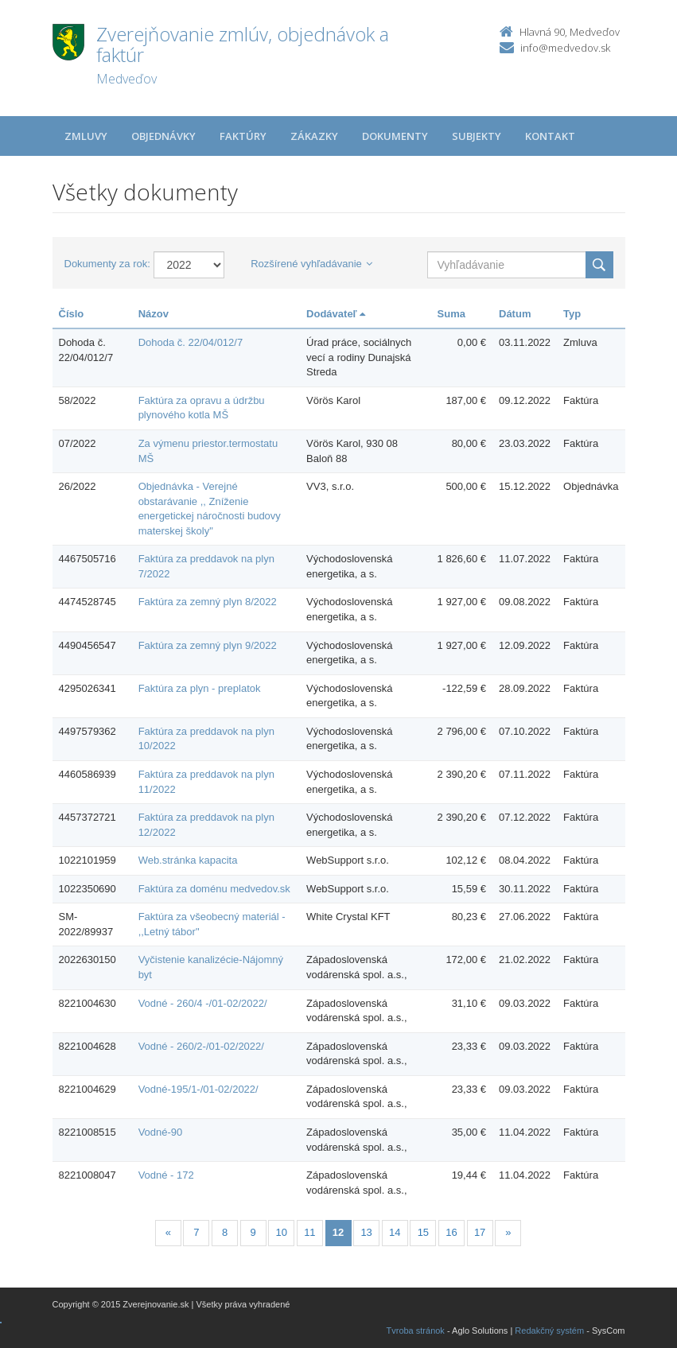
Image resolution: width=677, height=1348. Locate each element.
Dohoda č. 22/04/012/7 (190, 342)
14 (394, 1232)
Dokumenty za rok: (107, 264)
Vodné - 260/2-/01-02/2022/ (201, 1046)
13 (366, 1232)
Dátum (515, 314)
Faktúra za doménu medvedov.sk (214, 889)
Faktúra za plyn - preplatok (199, 688)
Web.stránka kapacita (188, 860)
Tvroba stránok (416, 1330)
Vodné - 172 (166, 1175)
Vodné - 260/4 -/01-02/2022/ (202, 1003)
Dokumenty (395, 136)
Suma (451, 314)
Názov (153, 314)
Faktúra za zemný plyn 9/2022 (207, 645)
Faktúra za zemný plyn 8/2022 (207, 602)
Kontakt (550, 136)
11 (309, 1232)
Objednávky (163, 136)
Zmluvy (85, 136)
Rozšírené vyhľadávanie (311, 264)
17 (479, 1232)
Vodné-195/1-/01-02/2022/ (198, 1089)
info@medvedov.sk (565, 48)
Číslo (71, 314)
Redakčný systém (549, 1330)
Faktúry (243, 136)
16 (451, 1232)
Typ (572, 314)
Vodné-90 (160, 1132)
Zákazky (314, 136)
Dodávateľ (335, 314)
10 (281, 1232)
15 (423, 1232)
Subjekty (476, 136)
